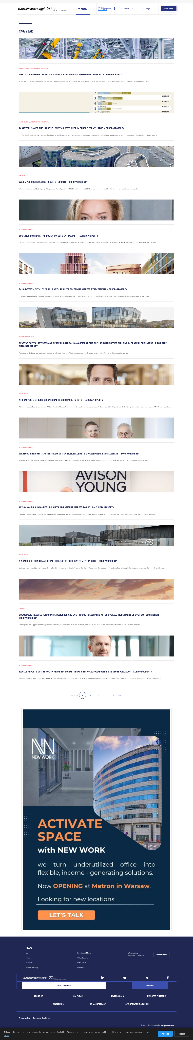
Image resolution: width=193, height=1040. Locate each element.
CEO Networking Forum (137, 1004)
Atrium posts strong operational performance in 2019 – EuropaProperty (60, 400)
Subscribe (168, 9)
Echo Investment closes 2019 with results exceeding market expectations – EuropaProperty (71, 289)
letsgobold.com (167, 1026)
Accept (165, 1034)
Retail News (23, 394)
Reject (181, 1034)
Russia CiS (81, 968)
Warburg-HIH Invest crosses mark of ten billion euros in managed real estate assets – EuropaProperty (77, 454)
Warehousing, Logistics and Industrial (34, 68)
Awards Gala (117, 996)
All (27, 953)
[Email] (64, 985)
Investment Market (26, 229)
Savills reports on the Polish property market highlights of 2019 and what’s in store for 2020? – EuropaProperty (83, 672)
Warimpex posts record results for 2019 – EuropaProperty (52, 182)
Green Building (32, 968)
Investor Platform (156, 996)
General (22, 609)
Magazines (58, 1004)
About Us (38, 996)
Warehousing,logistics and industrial (136, 954)
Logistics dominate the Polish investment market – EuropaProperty (57, 236)
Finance (22, 176)
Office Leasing (82, 958)
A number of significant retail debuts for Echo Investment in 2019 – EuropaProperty (66, 561)
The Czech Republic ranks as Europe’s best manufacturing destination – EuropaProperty (68, 74)
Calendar (78, 996)
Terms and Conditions (41, 1018)
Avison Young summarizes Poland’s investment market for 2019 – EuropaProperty (65, 507)
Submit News (161, 955)
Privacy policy (24, 1018)
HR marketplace (98, 1004)
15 (114, 695)
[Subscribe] (150, 985)
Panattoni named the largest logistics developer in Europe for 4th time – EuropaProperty (69, 128)
